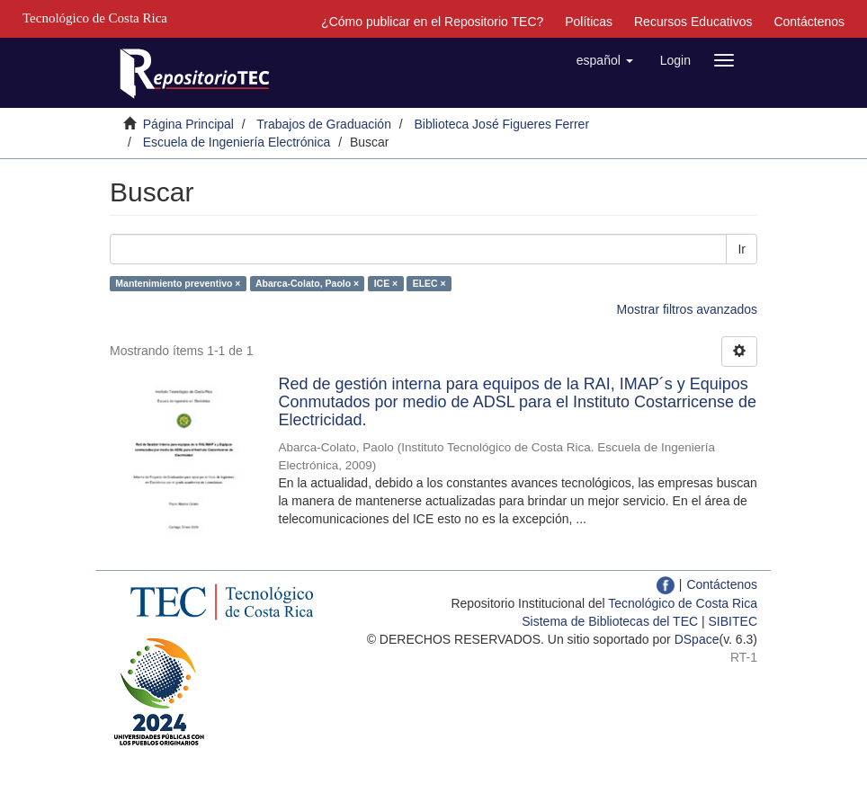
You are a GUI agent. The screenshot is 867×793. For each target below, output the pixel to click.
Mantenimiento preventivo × (177, 283)
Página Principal (188, 124)
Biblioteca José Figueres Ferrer (502, 124)
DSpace (697, 639)
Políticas (588, 21)
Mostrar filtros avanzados (687, 309)
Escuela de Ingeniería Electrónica (237, 142)
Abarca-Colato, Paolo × (307, 283)
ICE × (386, 283)
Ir (741, 249)
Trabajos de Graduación (323, 124)
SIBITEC (733, 621)
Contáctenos (809, 21)
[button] (605, 60)
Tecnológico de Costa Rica (682, 603)
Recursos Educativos (693, 21)
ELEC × (429, 283)
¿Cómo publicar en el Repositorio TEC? (432, 21)
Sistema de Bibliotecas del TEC (610, 621)
